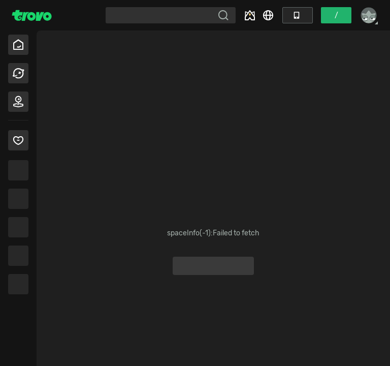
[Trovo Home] (31, 15)
